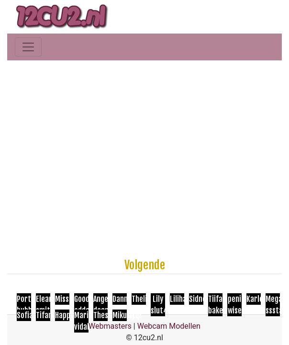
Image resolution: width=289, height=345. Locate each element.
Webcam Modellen (168, 326)
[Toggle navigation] (28, 47)
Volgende (144, 265)
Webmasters (110, 326)
